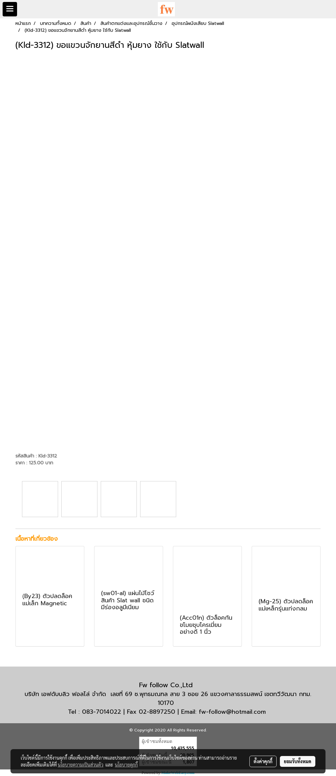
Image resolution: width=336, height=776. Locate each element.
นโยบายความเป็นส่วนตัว (80, 764)
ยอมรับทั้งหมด (297, 761)
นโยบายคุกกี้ (126, 764)
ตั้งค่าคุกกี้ (263, 761)
